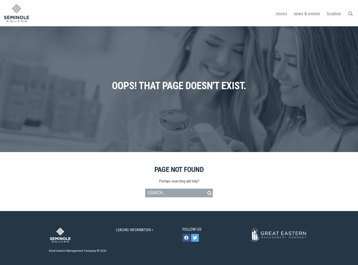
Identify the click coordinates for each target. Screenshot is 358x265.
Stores (281, 13)
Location (334, 13)
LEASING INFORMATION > (135, 230)
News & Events (307, 13)
